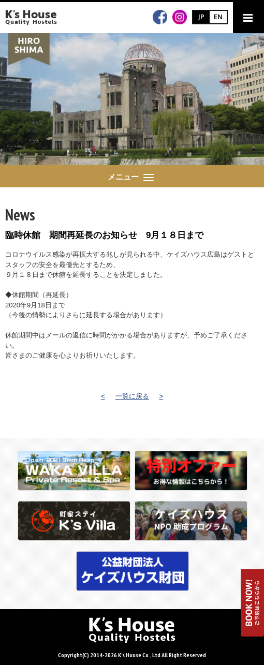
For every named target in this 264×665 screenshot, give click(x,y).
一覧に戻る (132, 396)
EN (218, 16)
